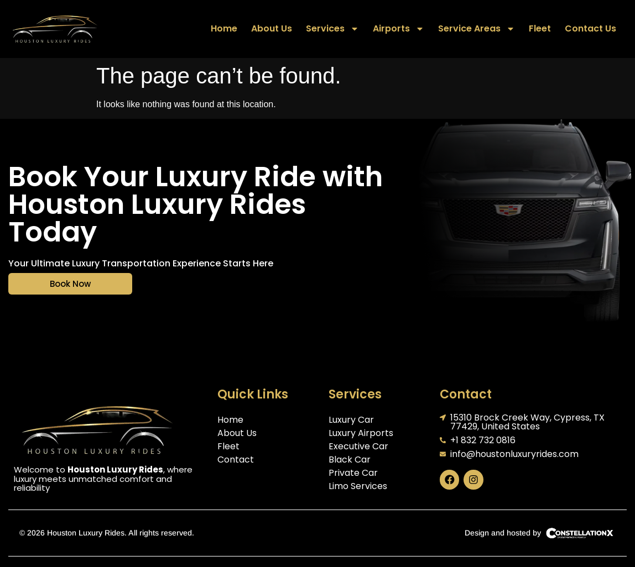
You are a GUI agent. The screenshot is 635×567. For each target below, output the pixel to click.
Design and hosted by (503, 532)
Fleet (540, 28)
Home (224, 28)
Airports (398, 29)
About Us (271, 28)
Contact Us (590, 28)
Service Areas (476, 29)
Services (332, 29)
